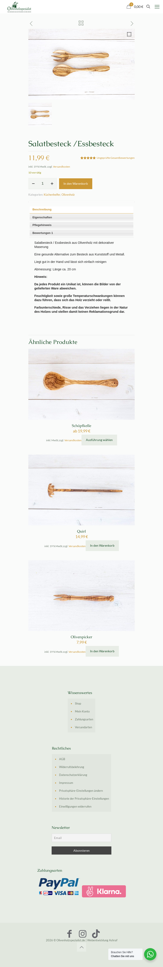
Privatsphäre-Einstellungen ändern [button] (81, 790)
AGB (62, 759)
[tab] (82, 209)
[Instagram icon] (82, 933)
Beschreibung (42, 209)
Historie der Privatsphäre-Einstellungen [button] (84, 798)
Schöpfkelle (81, 425)
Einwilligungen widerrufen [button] (75, 806)
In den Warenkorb (75, 183)
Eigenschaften (42, 217)
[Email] (81, 837)
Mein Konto (82, 711)
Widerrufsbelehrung (71, 767)
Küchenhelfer (52, 194)
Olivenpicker (81, 636)
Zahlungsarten (84, 719)
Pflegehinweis (42, 225)
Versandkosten (61, 166)
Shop (78, 703)
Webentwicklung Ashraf (102, 940)
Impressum (66, 782)
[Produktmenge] (42, 183)
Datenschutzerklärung (73, 775)
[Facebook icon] (69, 933)
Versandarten (83, 727)
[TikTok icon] (95, 933)
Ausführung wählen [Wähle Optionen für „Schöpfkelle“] (99, 440)
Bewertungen (43, 233)
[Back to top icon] (81, 947)
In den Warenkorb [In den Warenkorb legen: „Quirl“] (102, 545)
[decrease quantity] (33, 183)
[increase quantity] (52, 183)
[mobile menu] (157, 6)
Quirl (81, 531)
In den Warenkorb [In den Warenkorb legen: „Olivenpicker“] (102, 651)
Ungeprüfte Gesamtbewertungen (116, 157)
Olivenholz (68, 194)
